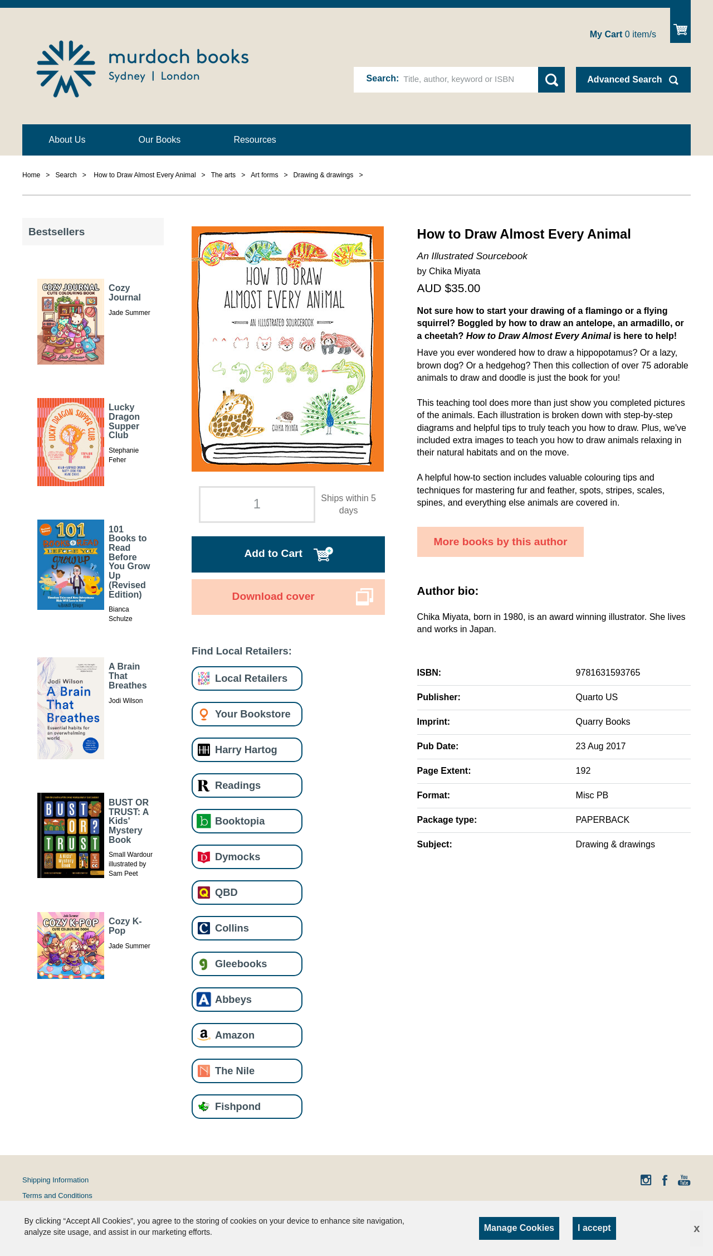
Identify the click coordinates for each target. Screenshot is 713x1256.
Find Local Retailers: (242, 651)
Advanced (624, 79)
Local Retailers (251, 678)
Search (381, 78)
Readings (238, 785)
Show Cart (680, 25)
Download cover (273, 596)
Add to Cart (273, 553)
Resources (254, 139)
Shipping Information (55, 1180)
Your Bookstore (253, 714)
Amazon (235, 1035)
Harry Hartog (246, 749)
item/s (623, 34)
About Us (67, 139)
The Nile (235, 1070)
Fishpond (238, 1106)
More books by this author (501, 541)
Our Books (160, 139)
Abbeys (233, 999)
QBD (226, 892)
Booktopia (240, 821)
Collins (232, 928)
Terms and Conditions (57, 1195)
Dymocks (237, 856)
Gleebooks (241, 963)
